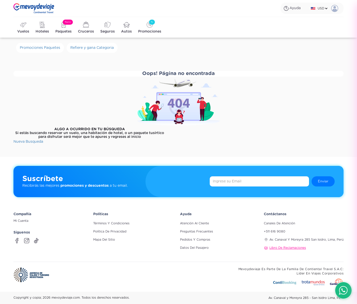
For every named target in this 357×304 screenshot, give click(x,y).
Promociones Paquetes (40, 48)
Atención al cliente (194, 223)
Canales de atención (279, 223)
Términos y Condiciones (111, 223)
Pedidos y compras (195, 239)
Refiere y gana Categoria (92, 48)
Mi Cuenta (20, 220)
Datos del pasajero (194, 247)
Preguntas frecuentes (196, 231)
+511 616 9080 (274, 231)
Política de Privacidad (109, 231)
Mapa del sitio (104, 239)
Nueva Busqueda (28, 141)
